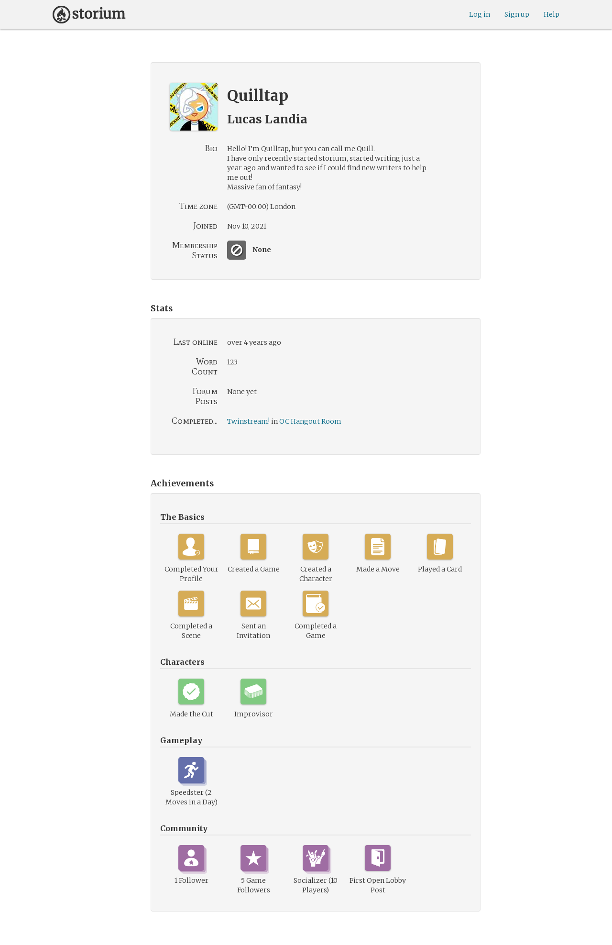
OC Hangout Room (310, 421)
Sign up (516, 14)
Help (551, 14)
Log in (479, 14)
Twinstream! (248, 421)
